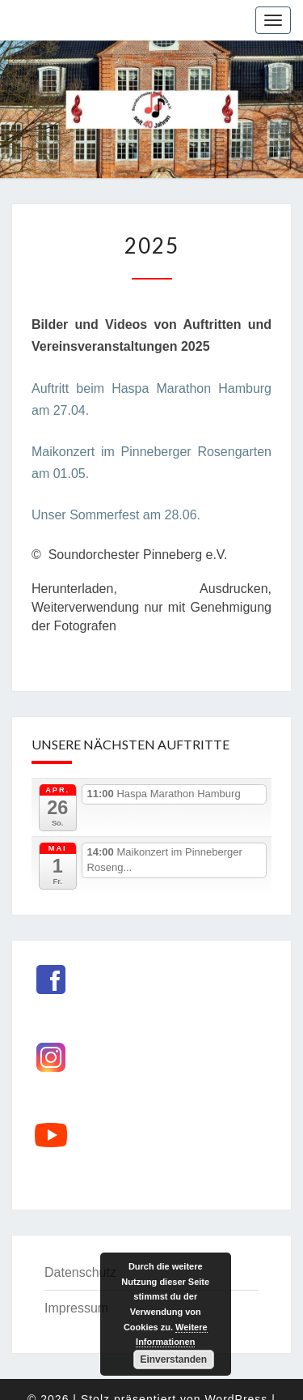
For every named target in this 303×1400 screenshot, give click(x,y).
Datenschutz (80, 1272)
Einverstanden (173, 1359)
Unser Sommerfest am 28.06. (116, 515)
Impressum (76, 1308)
